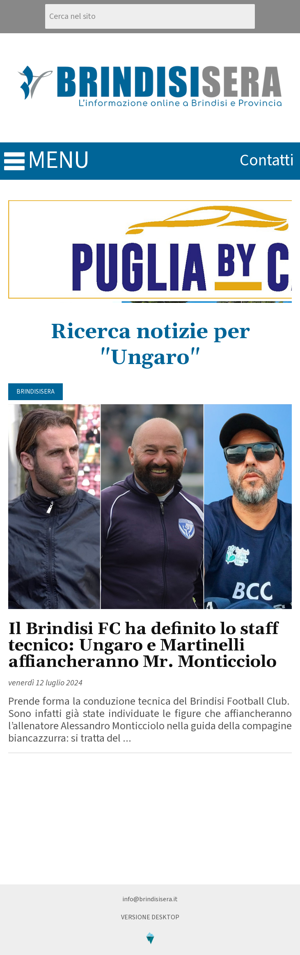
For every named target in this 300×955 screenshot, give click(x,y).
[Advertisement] (150, 818)
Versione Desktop (150, 917)
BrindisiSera (35, 391)
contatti (267, 160)
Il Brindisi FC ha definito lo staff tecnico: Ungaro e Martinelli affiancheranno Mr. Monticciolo (143, 646)
